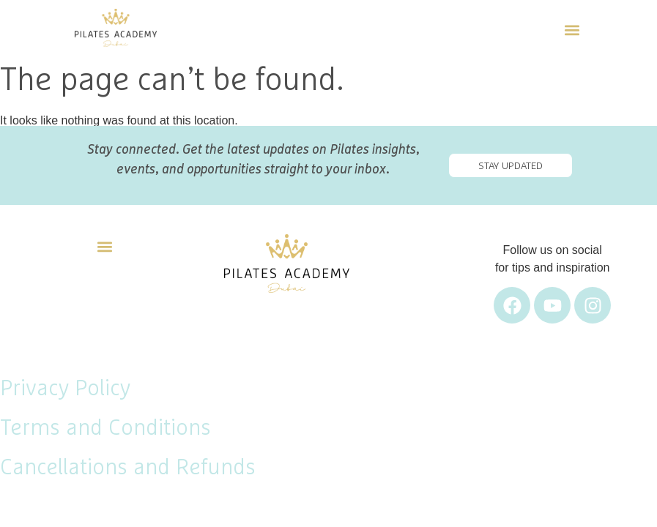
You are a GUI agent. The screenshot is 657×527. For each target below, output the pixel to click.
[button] (572, 28)
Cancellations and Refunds (128, 468)
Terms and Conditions (105, 428)
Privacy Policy (65, 389)
